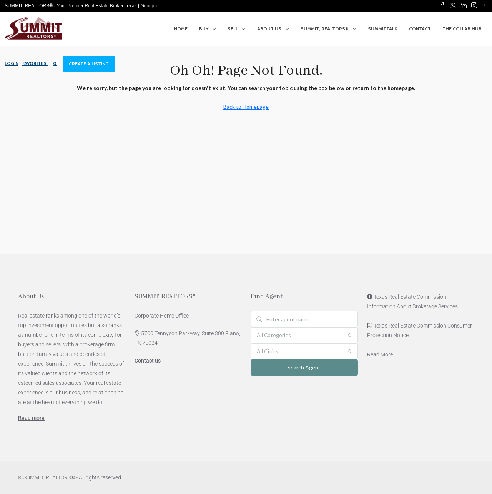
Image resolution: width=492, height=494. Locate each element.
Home (181, 29)
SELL (233, 29)
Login (11, 63)
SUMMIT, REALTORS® (325, 29)
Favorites (40, 63)
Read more (31, 418)
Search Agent (304, 367)
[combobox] (304, 335)
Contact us (148, 361)
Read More (380, 354)
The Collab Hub (462, 29)
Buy (203, 29)
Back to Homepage (246, 106)
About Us (269, 29)
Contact (420, 29)
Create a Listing (89, 64)
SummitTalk (382, 29)
